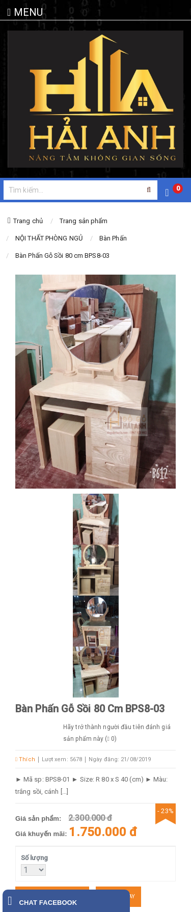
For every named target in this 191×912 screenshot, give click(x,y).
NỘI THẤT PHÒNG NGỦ (49, 238)
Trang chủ (28, 221)
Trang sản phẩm (83, 221)
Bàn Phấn (113, 238)
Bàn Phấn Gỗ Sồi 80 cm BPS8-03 (62, 255)
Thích (25, 759)
